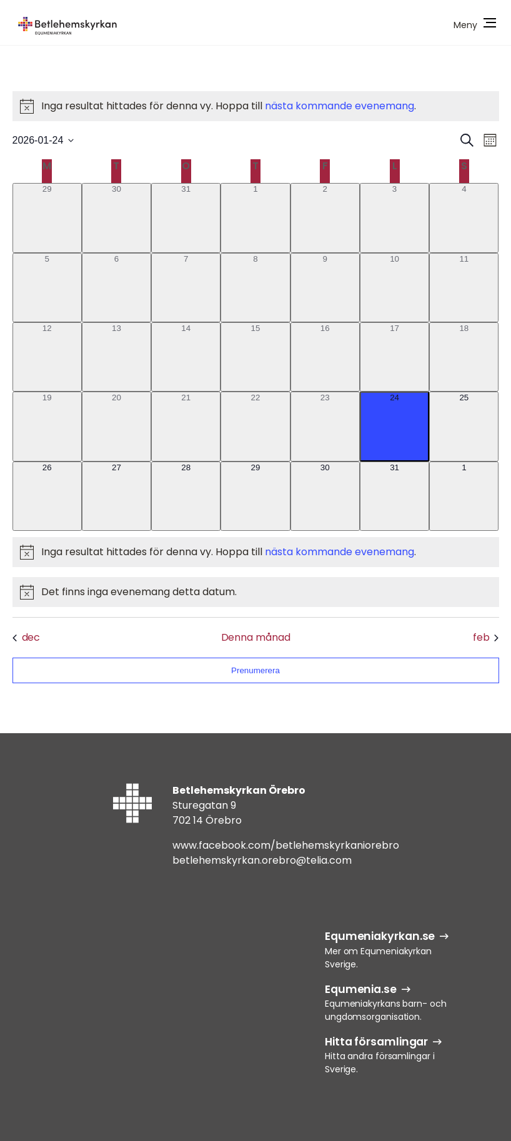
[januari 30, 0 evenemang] (325, 496)
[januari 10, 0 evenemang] (394, 287)
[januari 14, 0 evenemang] (186, 357)
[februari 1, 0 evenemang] (464, 496)
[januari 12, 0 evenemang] (47, 357)
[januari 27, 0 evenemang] (116, 496)
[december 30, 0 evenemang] (116, 217)
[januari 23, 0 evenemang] (325, 426)
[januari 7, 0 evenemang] (186, 287)
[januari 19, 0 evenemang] (47, 426)
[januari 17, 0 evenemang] (394, 357)
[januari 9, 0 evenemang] (325, 287)
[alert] (255, 106)
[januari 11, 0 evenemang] (464, 287)
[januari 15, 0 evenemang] (255, 357)
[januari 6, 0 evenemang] (116, 287)
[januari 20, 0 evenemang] (116, 426)
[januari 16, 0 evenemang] (325, 357)
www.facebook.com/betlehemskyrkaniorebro (285, 845)
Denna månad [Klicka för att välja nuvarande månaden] (255, 637)
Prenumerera (255, 670)
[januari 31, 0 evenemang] (394, 496)
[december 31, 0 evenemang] (186, 217)
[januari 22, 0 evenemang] (255, 426)
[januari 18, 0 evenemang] (464, 357)
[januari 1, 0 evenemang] (255, 217)
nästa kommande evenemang (339, 106)
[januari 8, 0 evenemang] (255, 287)
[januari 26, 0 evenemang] (47, 496)
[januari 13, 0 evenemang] (116, 357)
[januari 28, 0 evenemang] (186, 496)
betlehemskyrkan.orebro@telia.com (262, 860)
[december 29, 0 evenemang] (47, 217)
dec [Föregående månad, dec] (26, 637)
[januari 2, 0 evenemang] (325, 217)
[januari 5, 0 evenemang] (47, 287)
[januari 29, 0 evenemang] (255, 496)
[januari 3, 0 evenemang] (394, 217)
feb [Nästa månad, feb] (486, 637)
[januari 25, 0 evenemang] (464, 426)
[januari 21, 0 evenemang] (186, 426)
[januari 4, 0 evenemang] (464, 217)
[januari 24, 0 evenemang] (394, 426)
